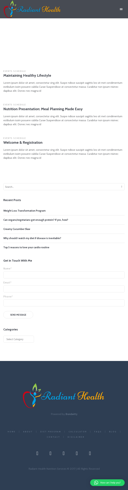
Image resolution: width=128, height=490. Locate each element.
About (28, 432)
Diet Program (50, 432)
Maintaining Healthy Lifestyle (27, 75)
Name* (64, 272)
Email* (64, 286)
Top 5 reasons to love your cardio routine (26, 247)
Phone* (64, 300)
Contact (53, 437)
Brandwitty (71, 414)
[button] (107, 482)
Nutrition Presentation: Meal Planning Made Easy (43, 109)
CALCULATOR (78, 432)
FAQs (98, 432)
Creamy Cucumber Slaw (16, 229)
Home (53, 49)
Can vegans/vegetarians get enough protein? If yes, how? (35, 219)
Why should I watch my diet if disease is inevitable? (32, 238)
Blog (113, 432)
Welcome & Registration (22, 142)
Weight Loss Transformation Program (24, 210)
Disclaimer (76, 437)
